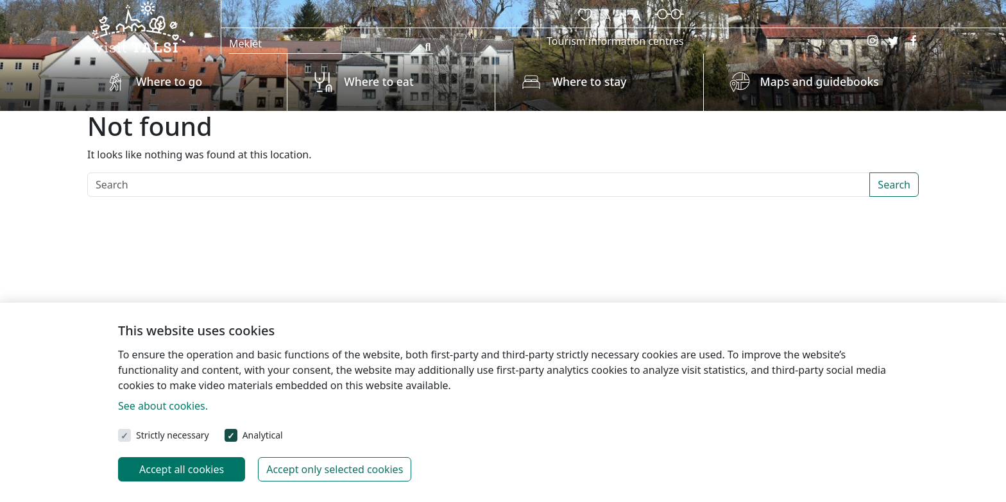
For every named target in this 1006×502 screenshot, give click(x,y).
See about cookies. (163, 406)
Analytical (263, 435)
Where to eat (378, 81)
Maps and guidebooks (819, 81)
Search (894, 185)
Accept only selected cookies (334, 469)
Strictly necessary (172, 435)
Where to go (169, 81)
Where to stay (589, 81)
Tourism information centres (615, 41)
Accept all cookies (181, 469)
